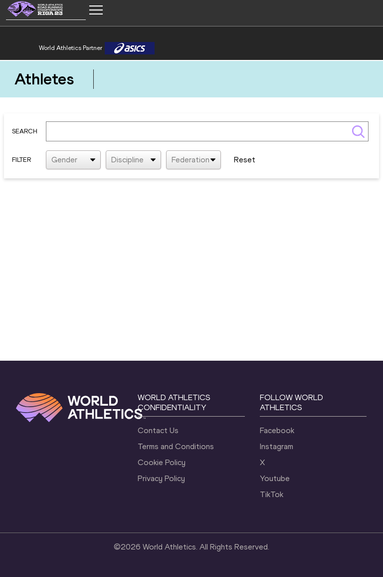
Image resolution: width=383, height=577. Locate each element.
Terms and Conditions (176, 446)
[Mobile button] (96, 10)
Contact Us (158, 430)
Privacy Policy (161, 478)
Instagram (276, 446)
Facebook (277, 430)
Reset (244, 159)
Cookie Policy (162, 462)
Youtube (275, 478)
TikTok (271, 494)
